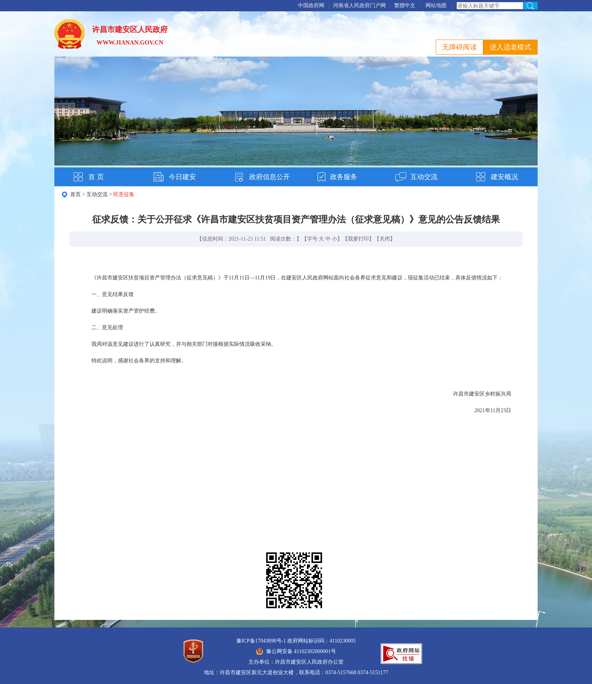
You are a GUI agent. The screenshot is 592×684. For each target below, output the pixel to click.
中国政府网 (311, 5)
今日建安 (182, 177)
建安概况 (504, 177)
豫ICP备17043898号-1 (261, 641)
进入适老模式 (510, 47)
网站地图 (436, 5)
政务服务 (343, 177)
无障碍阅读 (459, 47)
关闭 (384, 239)
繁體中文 (404, 5)
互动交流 (424, 177)
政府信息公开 (269, 177)
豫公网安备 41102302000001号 (296, 651)
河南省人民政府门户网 (359, 5)
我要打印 (358, 239)
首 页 (96, 177)
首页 (75, 194)
